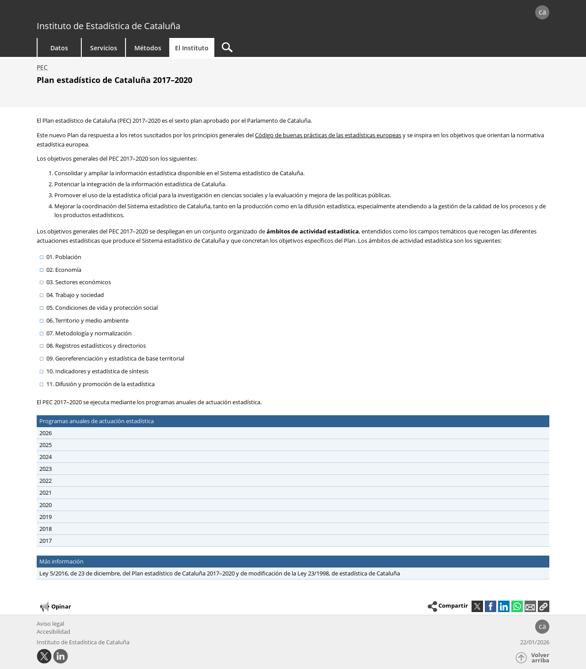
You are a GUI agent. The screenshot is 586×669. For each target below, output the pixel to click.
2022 (45, 481)
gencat (139, 13)
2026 (45, 433)
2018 (45, 529)
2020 (45, 505)
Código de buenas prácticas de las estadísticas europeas (328, 135)
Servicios (103, 48)
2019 (45, 517)
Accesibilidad (53, 631)
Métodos (147, 48)
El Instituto (192, 48)
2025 (45, 445)
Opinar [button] (55, 607)
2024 (45, 457)
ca (542, 12)
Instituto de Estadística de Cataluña (108, 26)
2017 (45, 541)
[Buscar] (289, 47)
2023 (45, 469)
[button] (543, 606)
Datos (59, 48)
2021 (45, 492)
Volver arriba (540, 657)
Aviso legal (50, 624)
